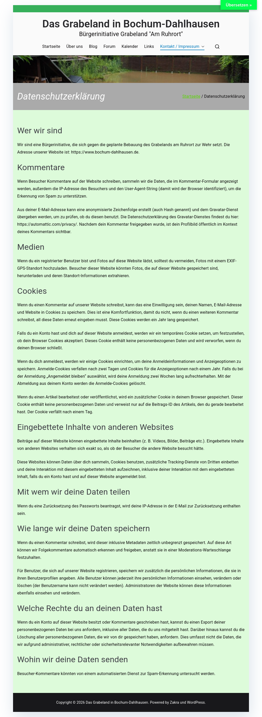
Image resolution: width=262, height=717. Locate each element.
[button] (201, 46)
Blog (93, 46)
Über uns (74, 46)
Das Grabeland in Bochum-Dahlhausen (131, 24)
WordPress (196, 702)
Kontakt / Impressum (182, 46)
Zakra (174, 702)
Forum (109, 46)
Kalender (130, 46)
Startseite (51, 46)
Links (149, 46)
